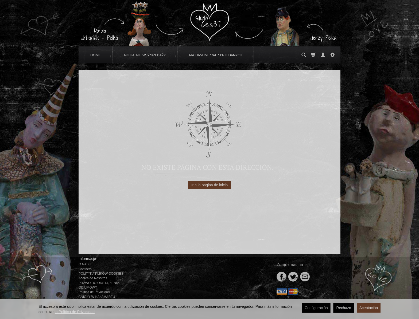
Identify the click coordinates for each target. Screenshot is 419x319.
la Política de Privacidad (75, 312)
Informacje (87, 259)
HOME (95, 55)
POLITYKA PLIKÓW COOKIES (101, 273)
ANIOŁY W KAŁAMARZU (97, 297)
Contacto (85, 269)
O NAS (84, 264)
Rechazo (343, 308)
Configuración (316, 308)
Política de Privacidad (94, 292)
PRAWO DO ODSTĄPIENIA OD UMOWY (99, 285)
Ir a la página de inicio (209, 185)
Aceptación (368, 308)
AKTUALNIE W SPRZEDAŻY (145, 55)
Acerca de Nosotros (93, 278)
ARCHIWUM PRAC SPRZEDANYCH (215, 55)
